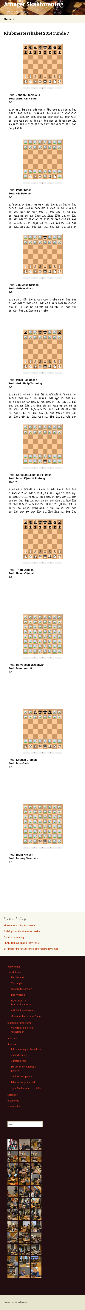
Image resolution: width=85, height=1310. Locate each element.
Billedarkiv (13, 1100)
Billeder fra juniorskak (23, 1082)
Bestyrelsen (18, 994)
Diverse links (14, 1106)
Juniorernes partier (22, 1076)
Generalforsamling (14, 937)
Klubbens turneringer (19, 1023)
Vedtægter (17, 983)
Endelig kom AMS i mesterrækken (22, 931)
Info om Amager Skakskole (26, 1049)
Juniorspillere (19, 1060)
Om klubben (14, 972)
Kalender (12, 1094)
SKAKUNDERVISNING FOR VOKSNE (22, 943)
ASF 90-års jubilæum (22, 1010)
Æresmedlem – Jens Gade (26, 1016)
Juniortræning (19, 1055)
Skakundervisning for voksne (20, 925)
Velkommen (14, 966)
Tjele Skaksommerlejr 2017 (26, 1088)
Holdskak (12, 1038)
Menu (7, 19)
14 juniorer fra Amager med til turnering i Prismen (31, 948)
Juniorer (12, 1044)
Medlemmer (18, 977)
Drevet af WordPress (15, 1302)
